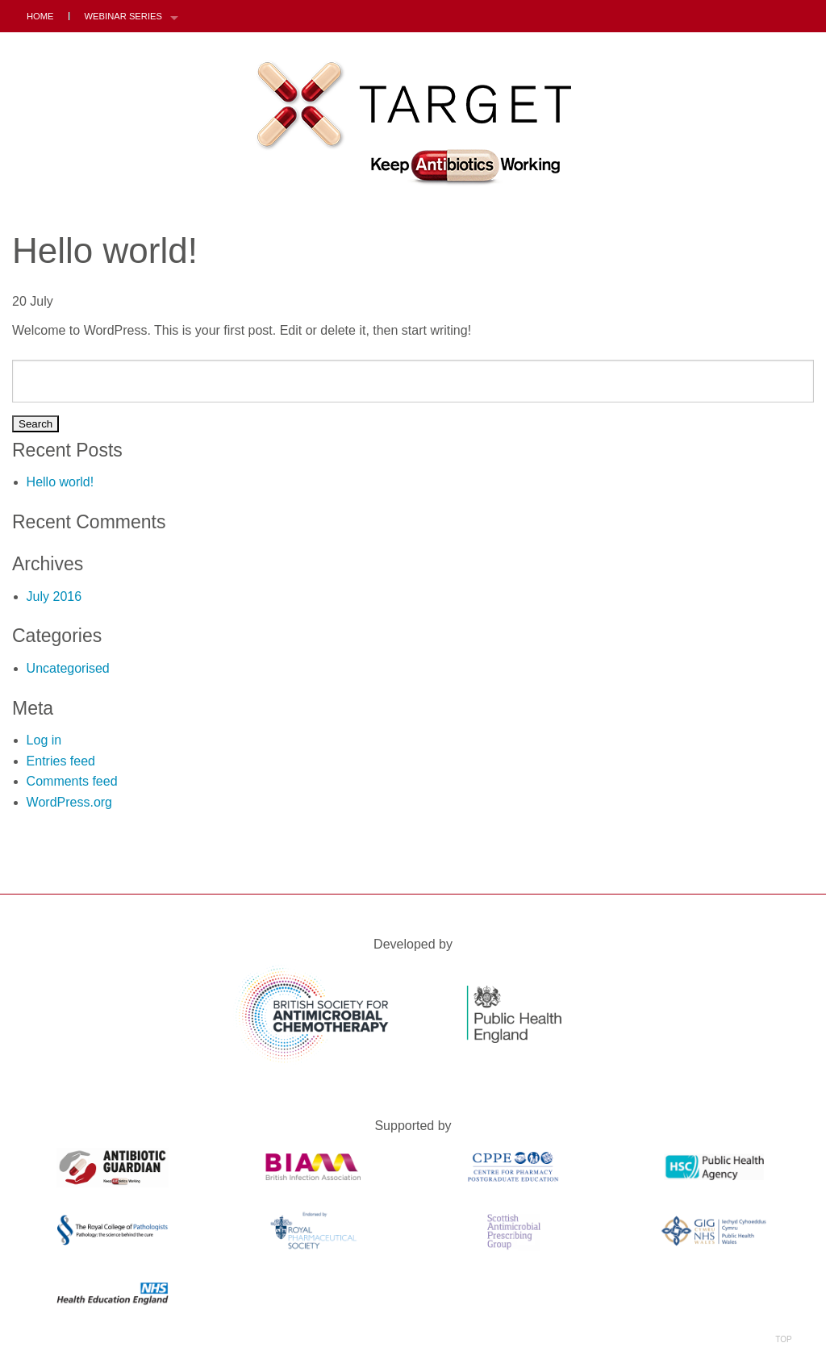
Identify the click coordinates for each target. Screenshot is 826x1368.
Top (784, 1318)
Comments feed (72, 781)
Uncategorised (68, 668)
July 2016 (54, 596)
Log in (44, 740)
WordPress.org (69, 802)
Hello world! (60, 482)
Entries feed (61, 761)
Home (40, 16)
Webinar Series (123, 16)
